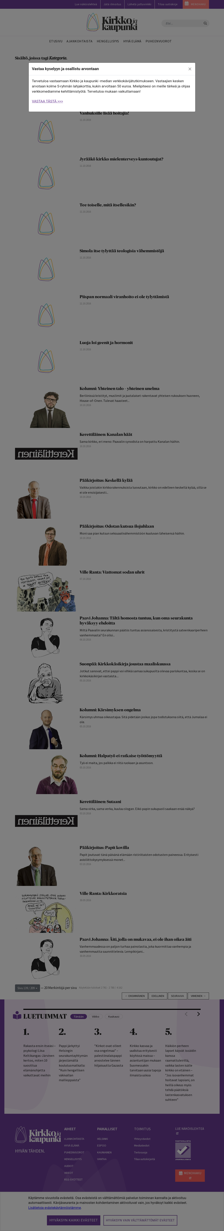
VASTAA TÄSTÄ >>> (47, 101)
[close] (190, 69)
